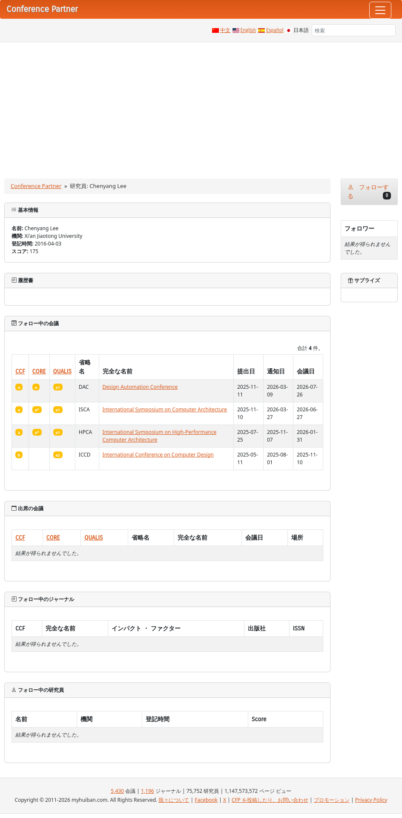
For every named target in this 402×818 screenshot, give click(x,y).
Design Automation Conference (140, 386)
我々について (173, 800)
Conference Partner (36, 186)
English (248, 30)
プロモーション (332, 800)
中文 (225, 30)
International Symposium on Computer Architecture (165, 409)
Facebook (206, 800)
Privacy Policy (371, 800)
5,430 (117, 791)
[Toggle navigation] (380, 10)
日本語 (301, 30)
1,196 (147, 791)
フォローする (369, 192)
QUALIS (62, 371)
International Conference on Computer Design (158, 454)
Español (274, 30)
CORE (39, 371)
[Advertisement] (201, 106)
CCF (20, 371)
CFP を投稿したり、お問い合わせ (270, 800)
